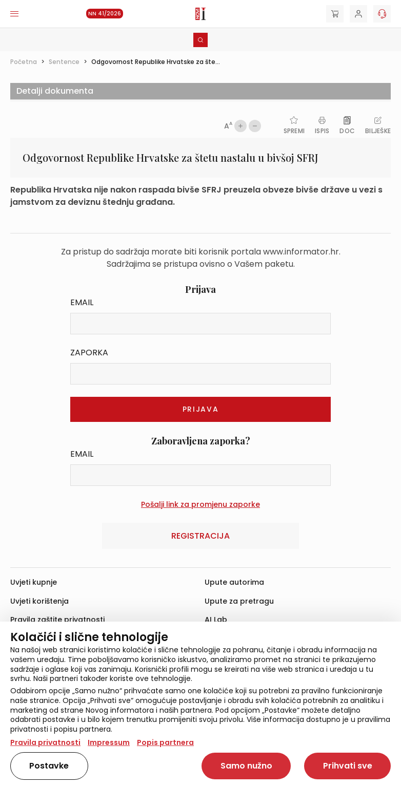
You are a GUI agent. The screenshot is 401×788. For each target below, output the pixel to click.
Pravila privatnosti (45, 742)
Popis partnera (165, 742)
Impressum (109, 742)
